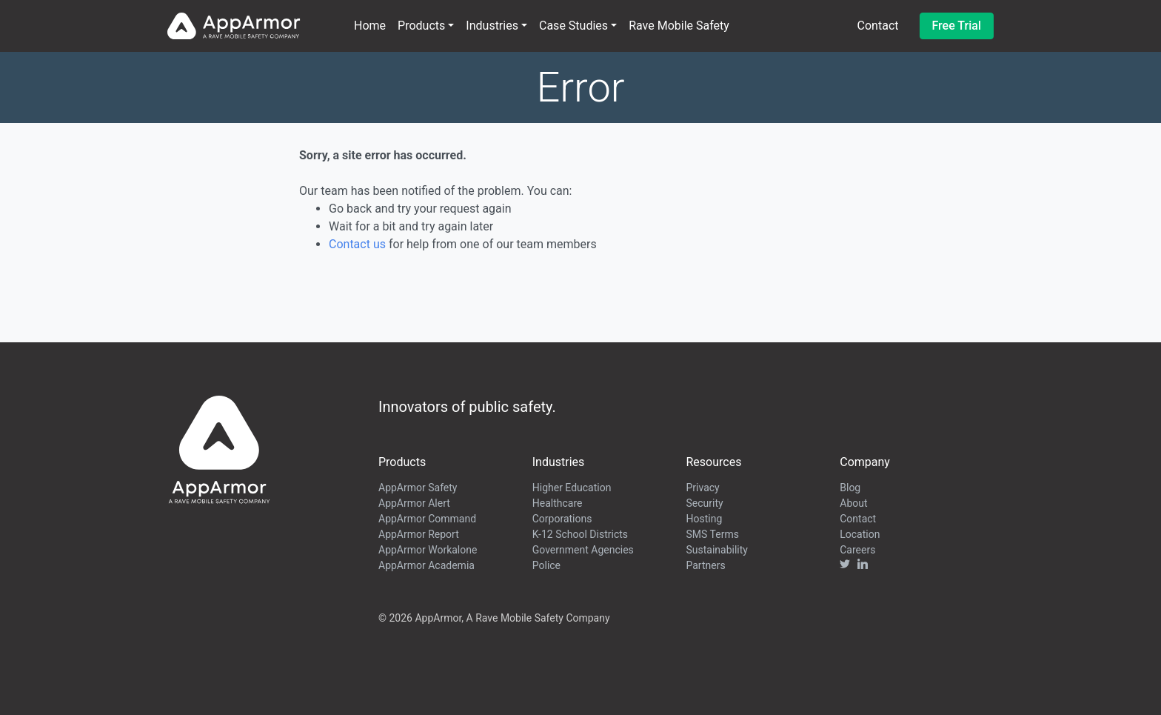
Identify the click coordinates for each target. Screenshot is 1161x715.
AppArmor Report (418, 534)
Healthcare (557, 503)
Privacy (703, 487)
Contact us (357, 244)
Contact (878, 26)
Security (704, 503)
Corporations (562, 519)
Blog (850, 487)
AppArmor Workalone (427, 550)
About (853, 503)
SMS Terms (712, 534)
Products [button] (421, 26)
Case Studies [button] (573, 26)
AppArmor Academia (426, 565)
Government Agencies (583, 550)
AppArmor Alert (414, 503)
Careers (857, 550)
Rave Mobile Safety (679, 26)
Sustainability (717, 550)
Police (546, 565)
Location (860, 534)
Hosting (704, 519)
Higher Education (572, 487)
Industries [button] (492, 26)
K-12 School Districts (580, 534)
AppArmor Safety (417, 487)
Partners (706, 565)
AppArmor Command (427, 519)
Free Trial (957, 26)
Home (370, 26)
